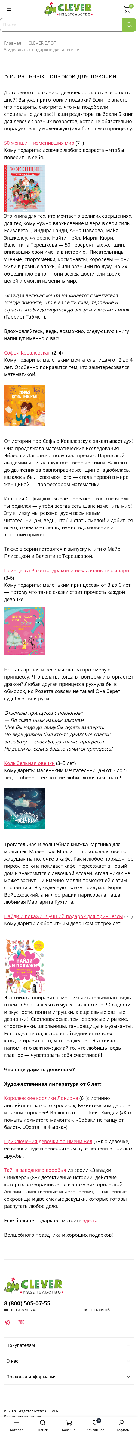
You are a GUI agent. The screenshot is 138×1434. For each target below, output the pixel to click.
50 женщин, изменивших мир (39, 143)
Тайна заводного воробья (35, 1170)
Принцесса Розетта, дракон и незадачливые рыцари (66, 570)
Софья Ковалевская (27, 352)
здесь (89, 1220)
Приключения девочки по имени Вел (48, 1141)
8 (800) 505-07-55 (27, 1303)
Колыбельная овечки (29, 763)
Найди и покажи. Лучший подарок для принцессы (63, 916)
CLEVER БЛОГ (42, 43)
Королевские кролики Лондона (41, 1098)
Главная (12, 43)
